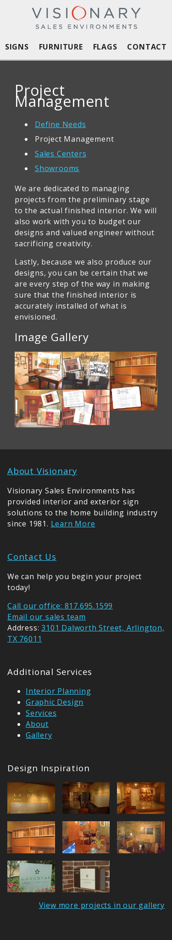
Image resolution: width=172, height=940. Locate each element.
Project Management (74, 139)
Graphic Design (54, 702)
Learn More (73, 524)
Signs (17, 47)
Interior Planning (58, 691)
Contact (147, 47)
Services (41, 713)
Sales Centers (60, 154)
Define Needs (60, 124)
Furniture (61, 47)
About (37, 724)
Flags (105, 47)
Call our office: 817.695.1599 (60, 606)
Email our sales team (46, 617)
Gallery (39, 735)
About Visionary (42, 470)
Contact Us (31, 556)
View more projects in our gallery (102, 905)
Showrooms (57, 168)
